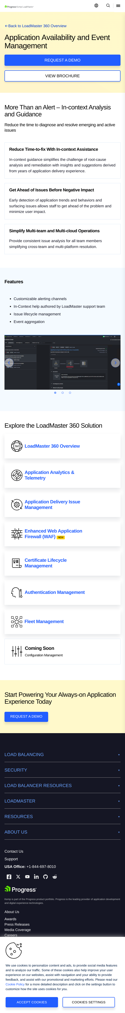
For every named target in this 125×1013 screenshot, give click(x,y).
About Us (11, 912)
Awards (10, 919)
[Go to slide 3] (70, 393)
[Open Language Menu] (96, 6)
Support (11, 859)
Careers (10, 935)
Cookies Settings (89, 1002)
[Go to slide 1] (55, 393)
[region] (62, 975)
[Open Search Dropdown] (107, 6)
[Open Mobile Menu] (118, 6)
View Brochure (62, 76)
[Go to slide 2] (63, 393)
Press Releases (17, 925)
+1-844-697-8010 (41, 867)
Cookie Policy (15, 984)
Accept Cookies (32, 1002)
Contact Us (13, 851)
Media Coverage (17, 930)
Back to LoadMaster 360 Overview (37, 26)
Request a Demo (63, 60)
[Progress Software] (20, 889)
